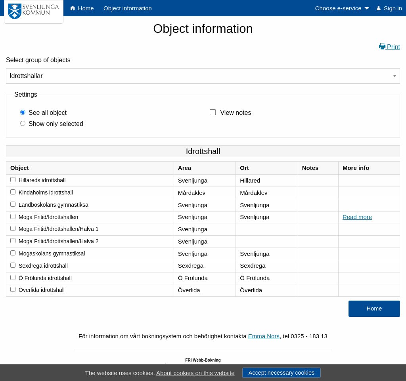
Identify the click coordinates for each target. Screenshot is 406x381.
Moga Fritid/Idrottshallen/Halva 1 (59, 229)
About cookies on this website (195, 372)
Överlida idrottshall (42, 290)
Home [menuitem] (82, 8)
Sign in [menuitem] (389, 8)
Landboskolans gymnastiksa (53, 205)
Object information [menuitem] (127, 8)
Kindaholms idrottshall (46, 192)
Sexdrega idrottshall (43, 266)
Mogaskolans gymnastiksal (52, 253)
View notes (235, 112)
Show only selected (56, 123)
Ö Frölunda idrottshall (45, 278)
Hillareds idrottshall (42, 180)
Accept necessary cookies (281, 373)
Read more (357, 216)
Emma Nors (264, 336)
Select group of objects (38, 60)
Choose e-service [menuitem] (338, 8)
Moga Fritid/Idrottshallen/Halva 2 (59, 241)
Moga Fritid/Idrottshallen (48, 217)
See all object (48, 112)
